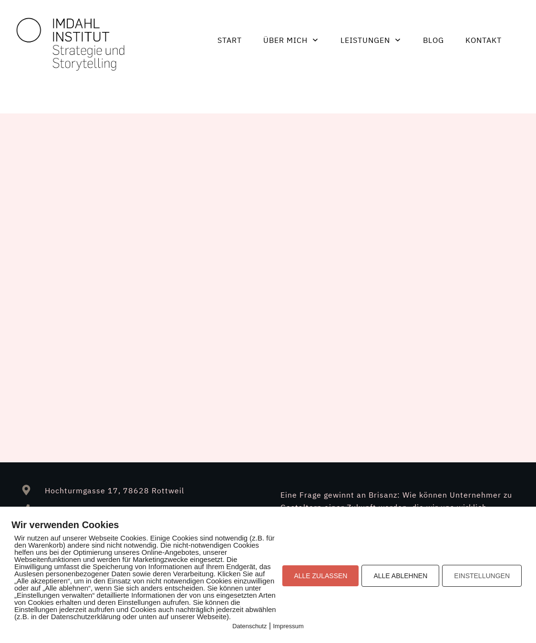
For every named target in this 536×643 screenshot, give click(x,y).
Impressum (288, 626)
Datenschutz (249, 626)
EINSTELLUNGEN (482, 576)
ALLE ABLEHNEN (400, 576)
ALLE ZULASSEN (320, 576)
